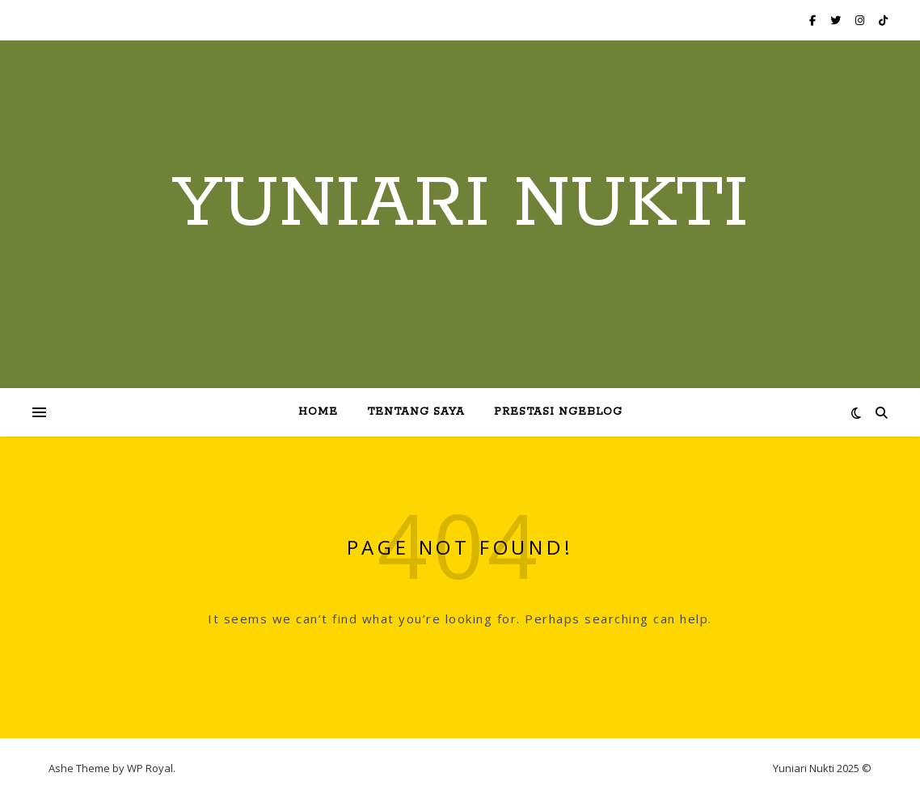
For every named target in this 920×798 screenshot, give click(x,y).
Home (318, 412)
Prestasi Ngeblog (558, 412)
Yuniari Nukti (460, 204)
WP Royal (150, 768)
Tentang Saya (416, 412)
